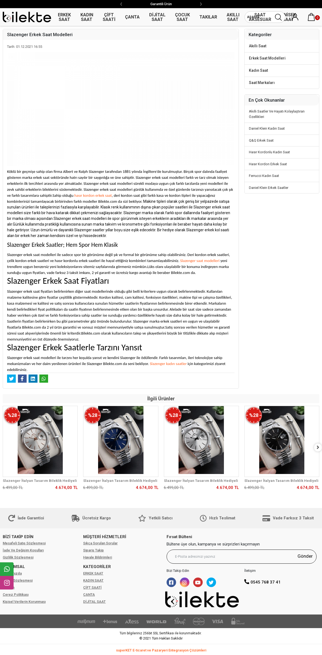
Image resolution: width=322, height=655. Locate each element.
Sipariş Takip (93, 550)
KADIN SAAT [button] (86, 17)
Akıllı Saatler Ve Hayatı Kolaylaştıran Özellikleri (277, 114)
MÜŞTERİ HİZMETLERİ (104, 536)
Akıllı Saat (257, 46)
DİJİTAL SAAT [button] (157, 17)
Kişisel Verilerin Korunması (24, 602)
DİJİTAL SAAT (94, 602)
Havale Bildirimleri (97, 557)
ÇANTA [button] (132, 17)
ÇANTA (89, 594)
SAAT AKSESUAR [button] (260, 17)
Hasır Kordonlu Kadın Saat (269, 152)
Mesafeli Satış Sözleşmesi (24, 543)
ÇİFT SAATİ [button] (109, 17)
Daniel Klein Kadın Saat (267, 128)
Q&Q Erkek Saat (261, 140)
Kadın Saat (258, 70)
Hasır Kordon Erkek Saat (268, 164)
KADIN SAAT (93, 580)
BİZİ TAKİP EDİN (18, 536)
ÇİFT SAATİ (92, 587)
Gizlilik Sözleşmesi (18, 557)
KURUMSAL (14, 566)
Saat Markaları (262, 82)
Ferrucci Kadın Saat (264, 176)
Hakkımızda (12, 573)
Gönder (305, 556)
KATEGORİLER (97, 566)
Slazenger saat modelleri (200, 260)
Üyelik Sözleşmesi (18, 580)
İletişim (8, 587)
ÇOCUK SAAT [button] (182, 17)
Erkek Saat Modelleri (267, 58)
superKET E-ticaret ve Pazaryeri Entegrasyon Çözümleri (161, 650)
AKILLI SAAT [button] (233, 17)
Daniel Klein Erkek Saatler (268, 188)
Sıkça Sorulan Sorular (100, 543)
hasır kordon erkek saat (93, 195)
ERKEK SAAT (93, 573)
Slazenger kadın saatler (168, 363)
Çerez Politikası (16, 594)
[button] (311, 17)
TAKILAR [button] (208, 17)
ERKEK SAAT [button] (64, 17)
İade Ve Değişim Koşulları (23, 550)
